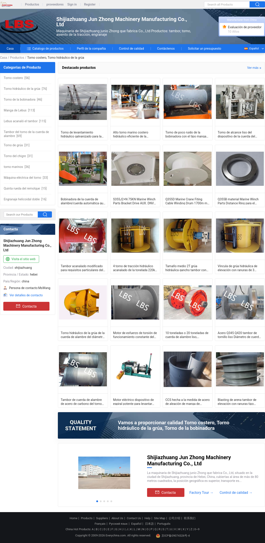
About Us (117, 518)
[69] (26, 134)
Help (147, 518)
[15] (25, 188)
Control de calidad (131, 48)
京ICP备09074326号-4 (173, 536)
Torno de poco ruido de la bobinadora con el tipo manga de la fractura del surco (185, 134)
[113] (19, 110)
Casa (10, 48)
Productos (32, 4)
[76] (25, 88)
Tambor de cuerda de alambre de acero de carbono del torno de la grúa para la (81, 401)
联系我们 (189, 518)
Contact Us (134, 518)
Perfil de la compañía (91, 48)
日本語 (149, 523)
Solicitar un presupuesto (204, 48)
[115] (25, 121)
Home (73, 518)
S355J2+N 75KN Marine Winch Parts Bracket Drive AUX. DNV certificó (134, 201)
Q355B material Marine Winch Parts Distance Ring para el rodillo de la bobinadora (238, 201)
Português (163, 523)
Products (87, 518)
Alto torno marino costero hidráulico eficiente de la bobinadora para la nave (130, 134)
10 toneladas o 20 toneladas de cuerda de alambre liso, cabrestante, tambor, (186, 334)
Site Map (159, 518)
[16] (25, 199)
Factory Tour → (201, 492)
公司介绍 (174, 518)
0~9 (196, 529)
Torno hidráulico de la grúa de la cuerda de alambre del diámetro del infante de (83, 334)
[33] (26, 177)
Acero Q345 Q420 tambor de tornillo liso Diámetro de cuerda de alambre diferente (239, 334)
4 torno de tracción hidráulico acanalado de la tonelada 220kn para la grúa (135, 267)
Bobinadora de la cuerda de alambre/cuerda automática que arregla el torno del (83, 201)
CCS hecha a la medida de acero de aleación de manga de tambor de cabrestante (187, 401)
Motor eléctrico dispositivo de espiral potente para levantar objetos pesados (133, 401)
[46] (23, 99)
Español (251, 48)
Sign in (72, 4)
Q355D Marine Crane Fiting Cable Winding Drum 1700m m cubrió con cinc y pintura (186, 201)
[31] (16, 145)
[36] (17, 167)
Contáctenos (166, 48)
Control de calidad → (236, 492)
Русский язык (118, 523)
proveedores (55, 4)
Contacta (26, 306)
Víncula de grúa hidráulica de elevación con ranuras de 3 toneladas (237, 267)
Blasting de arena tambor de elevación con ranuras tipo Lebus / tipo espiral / (237, 401)
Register (90, 4)
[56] (17, 78)
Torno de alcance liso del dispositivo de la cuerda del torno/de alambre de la (236, 134)
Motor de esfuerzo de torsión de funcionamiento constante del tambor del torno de (135, 334)
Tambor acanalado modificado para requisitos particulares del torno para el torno (82, 267)
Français (100, 523)
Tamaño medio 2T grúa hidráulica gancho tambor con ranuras (185, 267)
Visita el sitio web (20, 259)
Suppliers (102, 518)
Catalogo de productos (45, 48)
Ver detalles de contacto (26, 295)
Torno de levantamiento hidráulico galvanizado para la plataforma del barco (81, 134)
